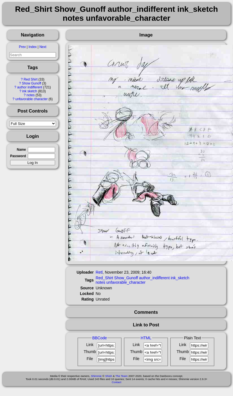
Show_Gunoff (126, 278)
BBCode (99, 338)
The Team (122, 375)
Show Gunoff (31, 83)
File (90, 358)
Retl (99, 272)
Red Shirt (31, 79)
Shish (108, 375)
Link (90, 344)
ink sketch (29, 91)
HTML (146, 338)
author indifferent (29, 87)
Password (18, 156)
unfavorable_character (125, 282)
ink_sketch (180, 278)
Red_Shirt (104, 278)
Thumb (90, 351)
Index (32, 47)
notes (30, 95)
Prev (22, 47)
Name (21, 150)
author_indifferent (154, 278)
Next (42, 47)
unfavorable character (31, 99)
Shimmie (96, 375)
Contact (116, 382)
